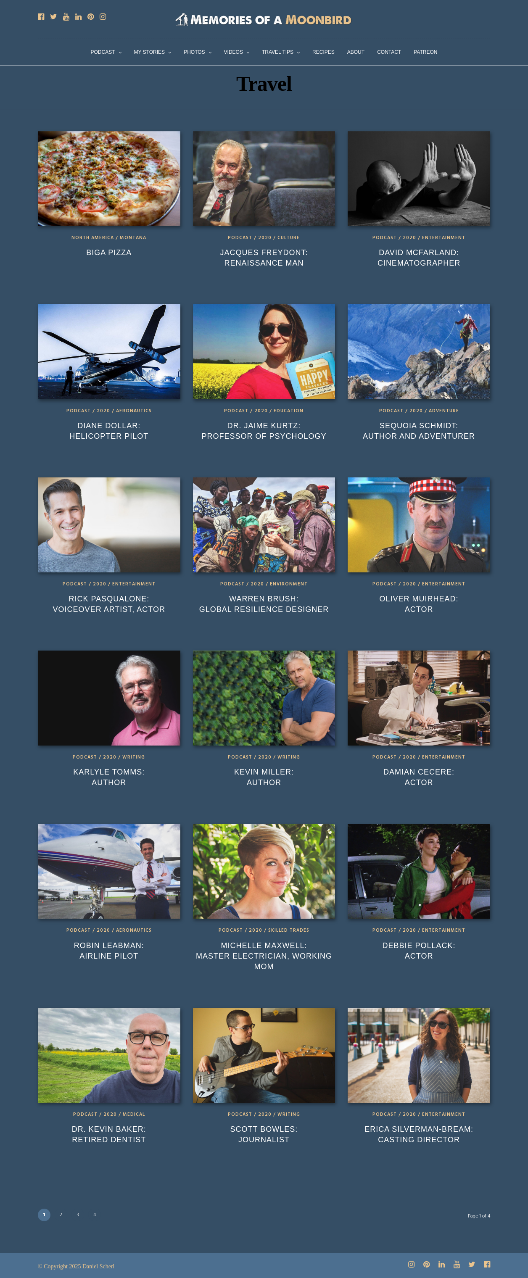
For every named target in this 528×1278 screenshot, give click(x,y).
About (355, 52)
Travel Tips (277, 52)
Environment (289, 584)
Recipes (323, 52)
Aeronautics (134, 411)
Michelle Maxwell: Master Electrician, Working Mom (264, 956)
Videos (233, 52)
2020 (265, 238)
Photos (194, 52)
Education (289, 411)
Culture (288, 238)
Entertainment (443, 238)
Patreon (425, 52)
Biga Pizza (109, 252)
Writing (133, 757)
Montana (133, 238)
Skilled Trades (288, 930)
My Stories (149, 52)
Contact (389, 52)
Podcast (103, 52)
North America (92, 238)
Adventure (444, 411)
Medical (134, 1114)
